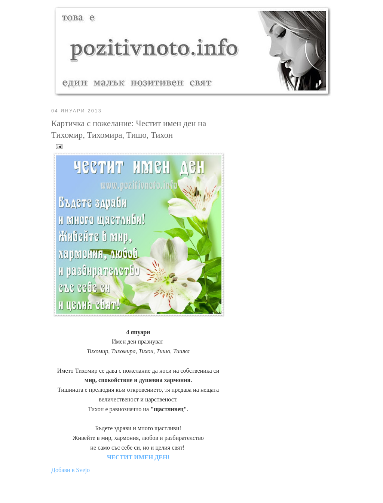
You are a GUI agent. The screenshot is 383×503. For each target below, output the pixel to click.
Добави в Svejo (70, 470)
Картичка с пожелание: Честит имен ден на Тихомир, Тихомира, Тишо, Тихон (128, 129)
